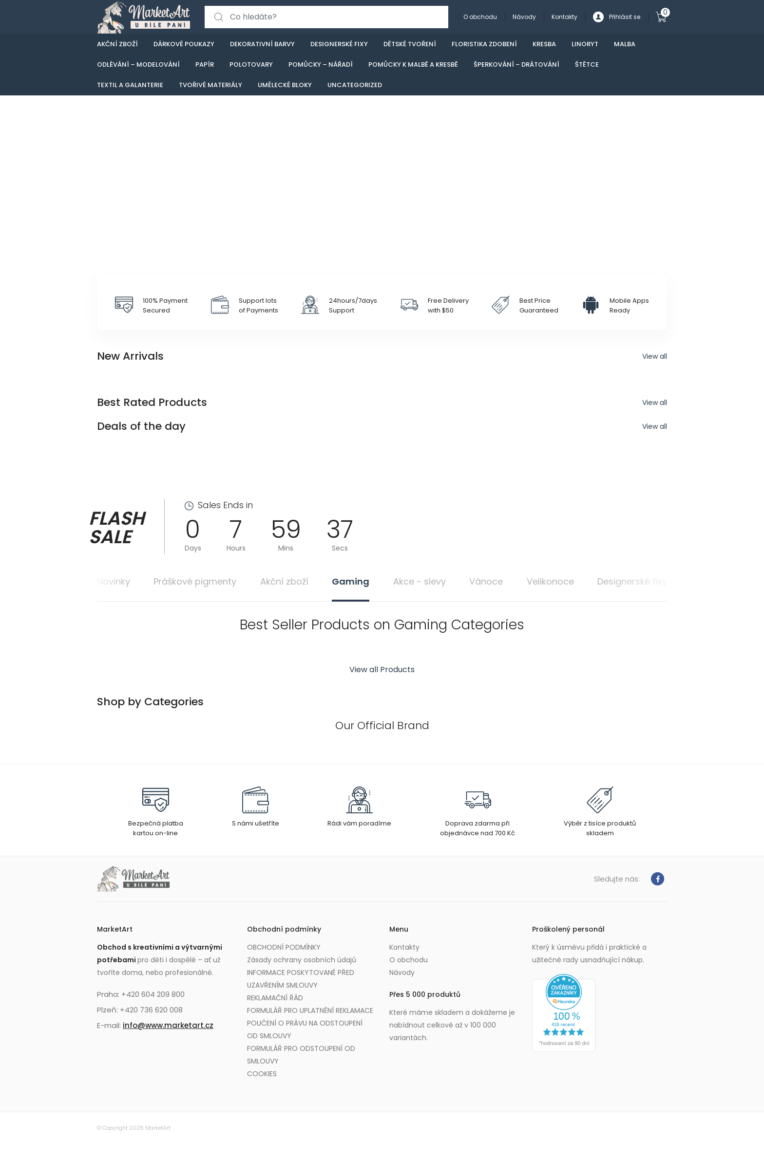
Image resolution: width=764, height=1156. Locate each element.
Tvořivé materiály (210, 85)
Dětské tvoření (409, 44)
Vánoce (486, 581)
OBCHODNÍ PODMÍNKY (284, 947)
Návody (524, 17)
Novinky (113, 581)
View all (654, 356)
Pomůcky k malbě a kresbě (413, 64)
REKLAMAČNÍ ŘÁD (275, 998)
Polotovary (251, 64)
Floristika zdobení (484, 44)
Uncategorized (354, 85)
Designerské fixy (339, 44)
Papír (204, 64)
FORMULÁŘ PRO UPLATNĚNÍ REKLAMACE (310, 1010)
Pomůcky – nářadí (320, 64)
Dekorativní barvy (262, 44)
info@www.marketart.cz (168, 1025)
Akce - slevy (419, 581)
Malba (624, 44)
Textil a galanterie (130, 85)
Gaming (350, 581)
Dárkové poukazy (183, 44)
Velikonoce (550, 581)
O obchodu (480, 17)
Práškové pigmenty (194, 581)
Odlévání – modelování (138, 64)
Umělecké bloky (285, 85)
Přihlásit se (616, 17)
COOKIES (262, 1074)
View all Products (382, 669)
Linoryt (585, 44)
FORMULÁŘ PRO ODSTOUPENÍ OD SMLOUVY (301, 1055)
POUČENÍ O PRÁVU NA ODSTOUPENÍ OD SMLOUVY (305, 1029)
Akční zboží (117, 44)
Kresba (544, 44)
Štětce (587, 64)
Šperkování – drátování (516, 64)
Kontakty (564, 17)
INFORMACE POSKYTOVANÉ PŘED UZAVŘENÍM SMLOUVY (300, 979)
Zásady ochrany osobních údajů (301, 960)
